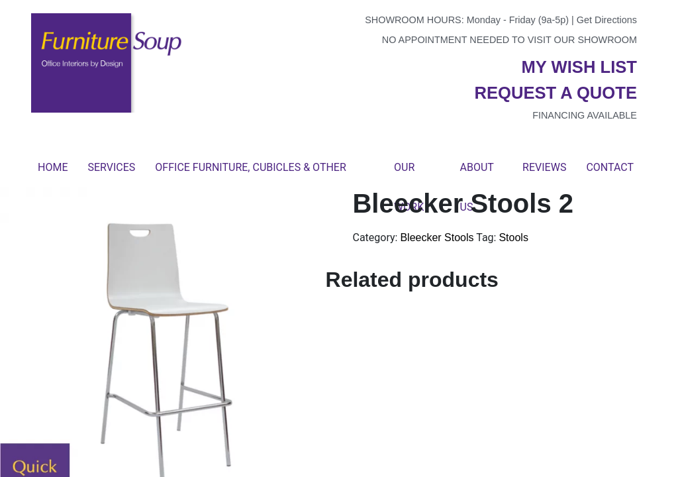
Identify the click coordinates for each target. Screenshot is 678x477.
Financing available (584, 115)
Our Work (409, 174)
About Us (477, 174)
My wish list (579, 67)
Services (111, 167)
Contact (610, 167)
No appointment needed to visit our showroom (509, 39)
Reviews (544, 167)
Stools (513, 237)
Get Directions (607, 20)
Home (53, 167)
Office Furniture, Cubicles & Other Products (250, 174)
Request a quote (555, 92)
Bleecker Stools (436, 237)
